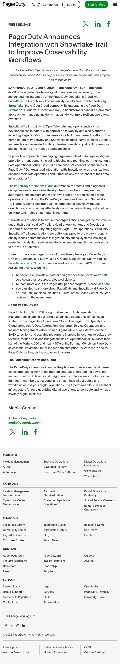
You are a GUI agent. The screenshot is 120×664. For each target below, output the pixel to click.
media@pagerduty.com (24, 422)
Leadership (50, 566)
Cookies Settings (94, 652)
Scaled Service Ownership (100, 500)
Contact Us (50, 4)
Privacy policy (11, 647)
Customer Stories (13, 540)
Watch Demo (51, 540)
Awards (89, 561)
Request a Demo (94, 524)
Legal (47, 586)
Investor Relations (54, 561)
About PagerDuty (13, 555)
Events (88, 535)
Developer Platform (55, 466)
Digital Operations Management (95, 463)
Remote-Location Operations (95, 507)
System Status (12, 586)
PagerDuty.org (52, 555)
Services (49, 592)
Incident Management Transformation (16, 493)
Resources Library (14, 524)
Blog (46, 535)
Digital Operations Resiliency (95, 493)
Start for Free (96, 4)
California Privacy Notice (58, 647)
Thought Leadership (15, 561)
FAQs (47, 597)
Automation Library (55, 530)
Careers (89, 555)
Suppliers (49, 571)
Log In (71, 4)
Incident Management (16, 461)
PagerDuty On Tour (14, 535)
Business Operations (56, 461)
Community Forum (14, 530)
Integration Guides (55, 524)
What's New (91, 476)
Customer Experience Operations (57, 502)
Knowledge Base (94, 597)
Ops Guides (91, 586)
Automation (10, 472)
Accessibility (51, 602)
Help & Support (12, 592)
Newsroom (9, 566)
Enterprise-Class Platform (59, 472)
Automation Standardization (53, 493)
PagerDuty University (96, 592)
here (47, 297)
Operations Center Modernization (14, 502)
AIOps (7, 466)
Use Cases (90, 530)
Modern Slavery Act (56, 652)
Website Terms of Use (16, 652)
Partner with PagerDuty (17, 597)
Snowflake (16, 105)
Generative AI (92, 470)
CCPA (87, 647)
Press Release (19, 24)
